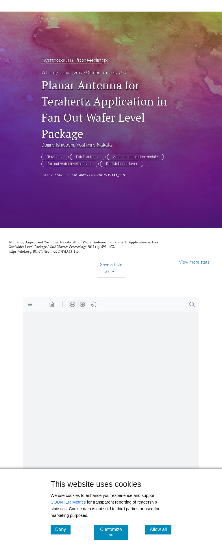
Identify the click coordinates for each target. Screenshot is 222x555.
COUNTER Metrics (68, 502)
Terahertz (54, 157)
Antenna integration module (135, 157)
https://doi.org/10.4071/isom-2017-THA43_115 (84, 175)
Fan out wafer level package (69, 164)
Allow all (160, 529)
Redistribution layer (121, 164)
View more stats (194, 262)
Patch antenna (87, 157)
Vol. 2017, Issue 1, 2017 (61, 72)
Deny (63, 529)
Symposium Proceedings (74, 60)
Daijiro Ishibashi (57, 145)
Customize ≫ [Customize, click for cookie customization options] (114, 532)
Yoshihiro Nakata (94, 145)
